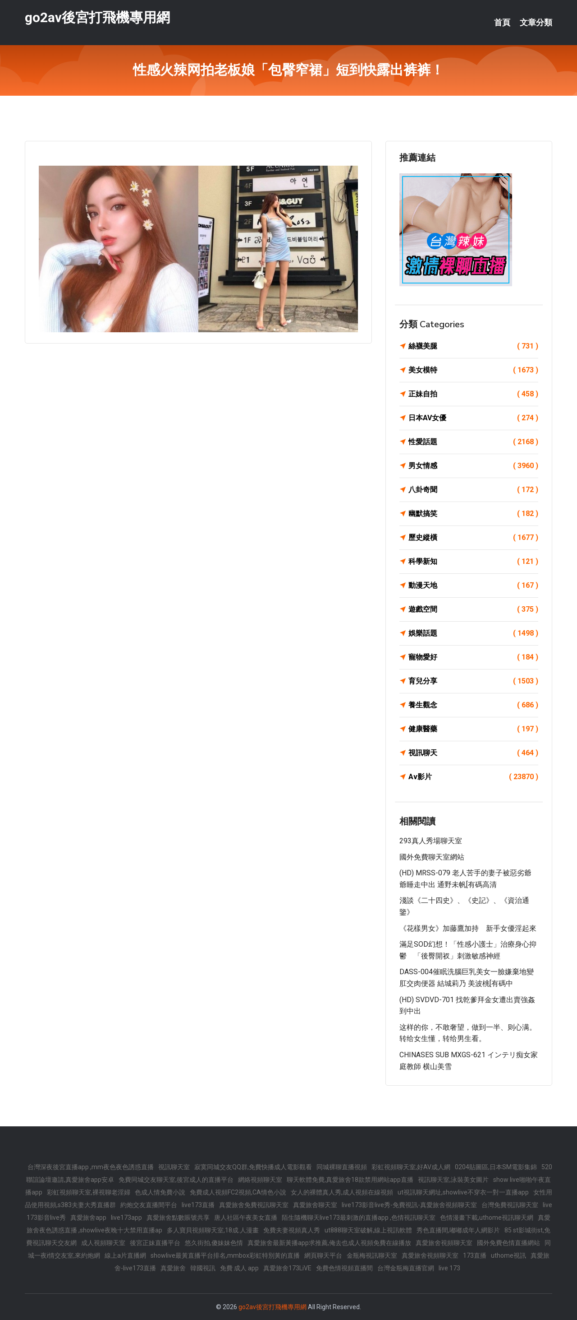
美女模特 (473, 370)
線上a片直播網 (125, 1255)
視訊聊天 (473, 753)
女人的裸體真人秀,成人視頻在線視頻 (342, 1192)
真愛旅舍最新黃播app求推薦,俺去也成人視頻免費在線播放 (329, 1242)
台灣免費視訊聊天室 (509, 1204)
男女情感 (473, 466)
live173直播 (198, 1204)
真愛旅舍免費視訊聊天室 (253, 1204)
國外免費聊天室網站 (431, 857)
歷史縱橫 (473, 537)
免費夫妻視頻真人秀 (291, 1230)
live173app (126, 1217)
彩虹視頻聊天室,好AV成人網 (410, 1167)
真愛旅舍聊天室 (315, 1204)
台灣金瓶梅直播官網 (405, 1268)
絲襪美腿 (473, 346)
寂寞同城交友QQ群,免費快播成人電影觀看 (253, 1167)
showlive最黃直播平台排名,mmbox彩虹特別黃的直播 (225, 1255)
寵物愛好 (473, 657)
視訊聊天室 (174, 1167)
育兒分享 (473, 681)
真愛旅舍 (173, 1268)
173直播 (474, 1255)
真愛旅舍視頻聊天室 (444, 1242)
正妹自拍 (473, 394)
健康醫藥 (473, 729)
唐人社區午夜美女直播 (245, 1217)
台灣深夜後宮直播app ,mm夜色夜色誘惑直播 (90, 1167)
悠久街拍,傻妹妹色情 (214, 1242)
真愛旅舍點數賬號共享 (178, 1217)
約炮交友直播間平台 (148, 1204)
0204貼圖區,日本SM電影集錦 (496, 1167)
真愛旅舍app (88, 1217)
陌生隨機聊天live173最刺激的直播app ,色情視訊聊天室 (358, 1217)
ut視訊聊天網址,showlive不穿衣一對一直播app (463, 1192)
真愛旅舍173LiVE (287, 1268)
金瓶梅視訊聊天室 (372, 1255)
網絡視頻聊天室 (260, 1179)
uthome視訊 (508, 1255)
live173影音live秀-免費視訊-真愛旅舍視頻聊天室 (409, 1204)
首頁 (502, 22)
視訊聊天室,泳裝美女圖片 (453, 1179)
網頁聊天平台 (323, 1255)
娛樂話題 (473, 633)
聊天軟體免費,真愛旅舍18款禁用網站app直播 (350, 1179)
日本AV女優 (473, 418)
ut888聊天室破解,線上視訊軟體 (368, 1230)
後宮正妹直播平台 (155, 1242)
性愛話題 (473, 442)
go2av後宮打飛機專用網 (97, 17)
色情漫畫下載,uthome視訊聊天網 (486, 1217)
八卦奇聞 (473, 489)
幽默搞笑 (473, 513)
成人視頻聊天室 (103, 1242)
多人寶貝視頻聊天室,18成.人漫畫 (213, 1230)
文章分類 (536, 22)
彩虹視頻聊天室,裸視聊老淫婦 (88, 1192)
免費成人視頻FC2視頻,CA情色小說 (238, 1192)
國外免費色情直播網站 (508, 1242)
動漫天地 (473, 585)
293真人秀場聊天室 (430, 841)
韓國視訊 (202, 1268)
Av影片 (473, 777)
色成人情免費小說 (160, 1192)
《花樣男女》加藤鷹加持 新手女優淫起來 (467, 928)
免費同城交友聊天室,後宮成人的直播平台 (176, 1179)
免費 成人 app (239, 1268)
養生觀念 (473, 705)
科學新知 (473, 561)
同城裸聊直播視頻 (341, 1167)
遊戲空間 (473, 609)
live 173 (449, 1268)
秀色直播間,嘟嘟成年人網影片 (458, 1230)
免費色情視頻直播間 (344, 1268)
